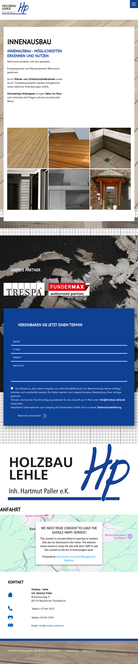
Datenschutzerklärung (109, 407)
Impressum (72, 650)
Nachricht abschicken (29, 415)
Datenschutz (89, 650)
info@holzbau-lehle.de (112, 399)
